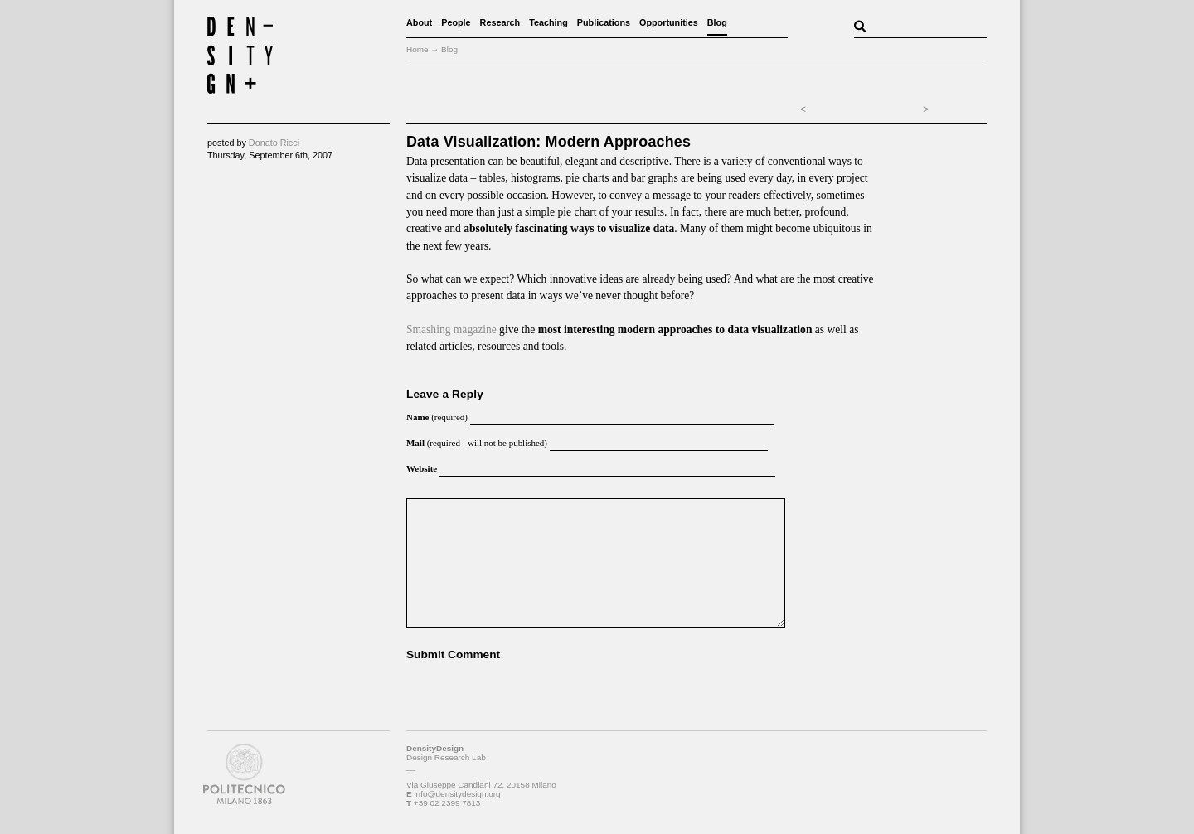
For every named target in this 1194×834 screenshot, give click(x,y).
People (455, 22)
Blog (717, 22)
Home (417, 49)
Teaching (548, 22)
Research (500, 22)
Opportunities (668, 22)
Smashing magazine (451, 329)
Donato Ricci (274, 143)
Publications (603, 22)
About (419, 22)
